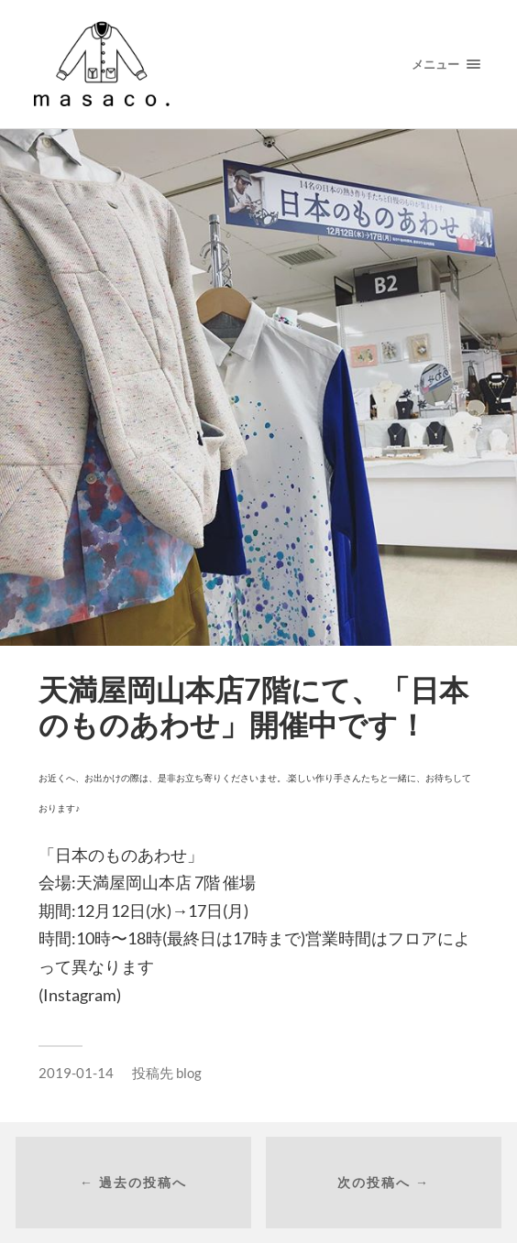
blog (189, 1072)
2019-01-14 (76, 1072)
